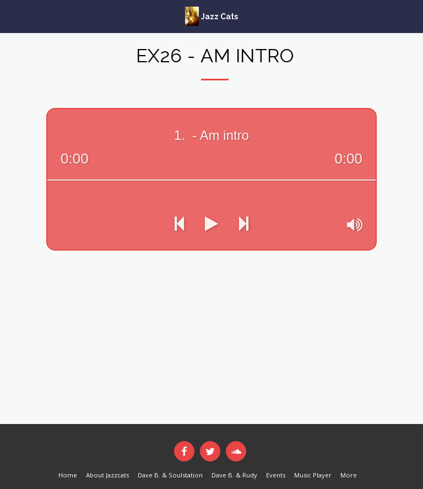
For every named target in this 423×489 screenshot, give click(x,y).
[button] (12, 15)
